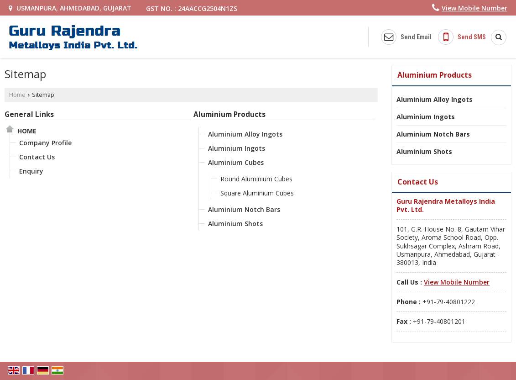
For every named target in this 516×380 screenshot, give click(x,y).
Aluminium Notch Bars (244, 209)
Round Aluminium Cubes (256, 178)
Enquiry (31, 171)
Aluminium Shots (235, 223)
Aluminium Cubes (236, 162)
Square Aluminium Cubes (257, 193)
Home (17, 95)
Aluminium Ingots (236, 148)
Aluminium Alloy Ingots (245, 134)
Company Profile (45, 142)
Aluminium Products (229, 114)
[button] (474, 8)
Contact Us (37, 157)
